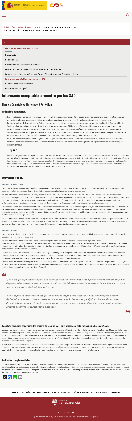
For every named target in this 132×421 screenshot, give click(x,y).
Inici (6, 27)
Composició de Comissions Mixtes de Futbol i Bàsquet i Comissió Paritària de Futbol (41, 74)
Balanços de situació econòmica (19, 83)
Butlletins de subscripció (16, 88)
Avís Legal (30, 392)
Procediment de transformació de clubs (22, 64)
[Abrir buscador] (128, 15)
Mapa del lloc (18, 392)
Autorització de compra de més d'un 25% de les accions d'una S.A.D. (34, 69)
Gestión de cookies (100, 392)
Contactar (115, 392)
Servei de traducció (61, 392)
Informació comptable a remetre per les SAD (25, 79)
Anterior (5, 42)
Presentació (10, 55)
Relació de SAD (11, 59)
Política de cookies (80, 392)
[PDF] (15, 150)
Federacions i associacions (26, 27)
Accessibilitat (43, 392)
